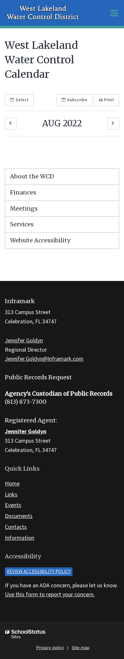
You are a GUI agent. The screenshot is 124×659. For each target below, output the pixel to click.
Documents (19, 515)
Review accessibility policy (39, 571)
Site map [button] (81, 647)
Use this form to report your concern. (50, 594)
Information (19, 537)
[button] (10, 124)
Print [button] (106, 100)
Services (21, 224)
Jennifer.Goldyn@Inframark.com (44, 358)
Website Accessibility (40, 240)
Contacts (16, 526)
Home (12, 483)
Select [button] (19, 100)
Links (11, 494)
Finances (23, 192)
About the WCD (32, 176)
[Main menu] (114, 13)
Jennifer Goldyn (24, 340)
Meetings (24, 208)
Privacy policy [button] (50, 647)
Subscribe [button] (74, 100)
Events (13, 505)
